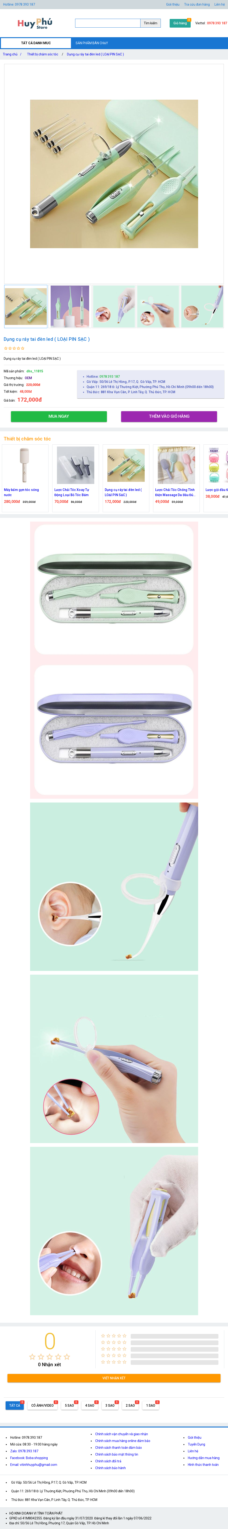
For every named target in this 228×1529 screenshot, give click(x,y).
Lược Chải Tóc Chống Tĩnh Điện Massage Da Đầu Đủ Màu (175, 493)
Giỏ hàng (180, 23)
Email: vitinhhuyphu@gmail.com (33, 1465)
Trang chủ (13, 54)
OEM (28, 378)
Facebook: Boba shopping (29, 1458)
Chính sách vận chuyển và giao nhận (121, 1434)
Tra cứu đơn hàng (197, 4)
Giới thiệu (194, 1437)
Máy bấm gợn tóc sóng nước (21, 492)
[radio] (32, 1357)
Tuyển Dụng (196, 1444)
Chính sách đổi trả (108, 1461)
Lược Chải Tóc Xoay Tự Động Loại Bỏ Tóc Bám (71, 492)
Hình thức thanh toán (203, 1465)
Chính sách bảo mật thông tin (116, 1454)
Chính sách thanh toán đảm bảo (118, 1447)
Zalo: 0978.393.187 (24, 1451)
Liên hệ (219, 4)
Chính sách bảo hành (110, 1468)
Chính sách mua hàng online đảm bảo (122, 1441)
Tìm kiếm (150, 23)
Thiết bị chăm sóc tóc (42, 54)
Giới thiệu (172, 4)
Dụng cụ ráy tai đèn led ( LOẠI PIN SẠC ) (95, 54)
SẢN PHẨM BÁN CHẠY (92, 43)
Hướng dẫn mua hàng (204, 1458)
